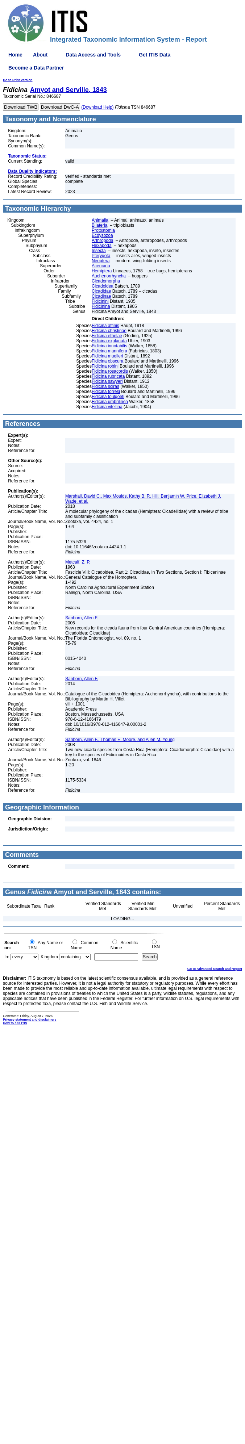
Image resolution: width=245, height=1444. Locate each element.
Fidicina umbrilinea (110, 401)
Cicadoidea (102, 286)
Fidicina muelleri (107, 356)
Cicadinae (101, 296)
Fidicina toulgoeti (108, 396)
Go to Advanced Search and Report (214, 969)
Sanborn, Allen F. (81, 617)
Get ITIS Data (154, 55)
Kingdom (49, 956)
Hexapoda (102, 245)
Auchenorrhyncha (109, 276)
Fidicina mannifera (109, 350)
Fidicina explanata (109, 340)
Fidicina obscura (107, 361)
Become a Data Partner (36, 68)
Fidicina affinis (105, 325)
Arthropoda (102, 240)
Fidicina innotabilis (109, 345)
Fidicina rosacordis (110, 371)
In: (6, 956)
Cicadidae (101, 291)
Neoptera (100, 260)
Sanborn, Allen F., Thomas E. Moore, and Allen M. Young (120, 739)
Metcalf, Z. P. (77, 562)
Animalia (100, 220)
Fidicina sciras (105, 386)
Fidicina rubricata (108, 376)
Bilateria (99, 225)
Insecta (99, 250)
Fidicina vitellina (107, 406)
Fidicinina (101, 306)
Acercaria (101, 265)
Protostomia (103, 230)
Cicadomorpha (106, 281)
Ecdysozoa (102, 235)
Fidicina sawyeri (107, 381)
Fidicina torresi (106, 391)
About (40, 55)
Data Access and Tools (93, 55)
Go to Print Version (18, 80)
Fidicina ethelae (107, 335)
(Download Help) (97, 107)
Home (15, 55)
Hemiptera (102, 270)
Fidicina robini (105, 366)
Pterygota (101, 255)
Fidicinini (100, 301)
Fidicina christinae (109, 330)
